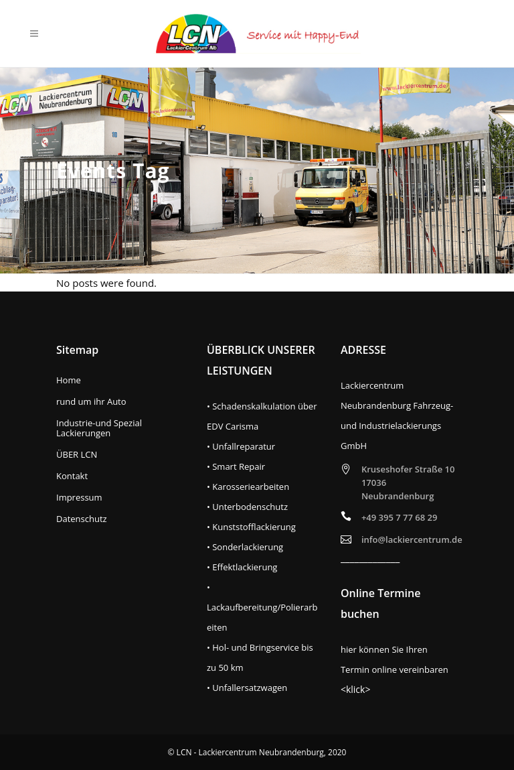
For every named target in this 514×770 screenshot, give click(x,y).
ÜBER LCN (76, 455)
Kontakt (72, 476)
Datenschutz (81, 519)
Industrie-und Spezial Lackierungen (99, 428)
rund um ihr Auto (91, 402)
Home (68, 380)
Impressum (79, 498)
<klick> (356, 689)
